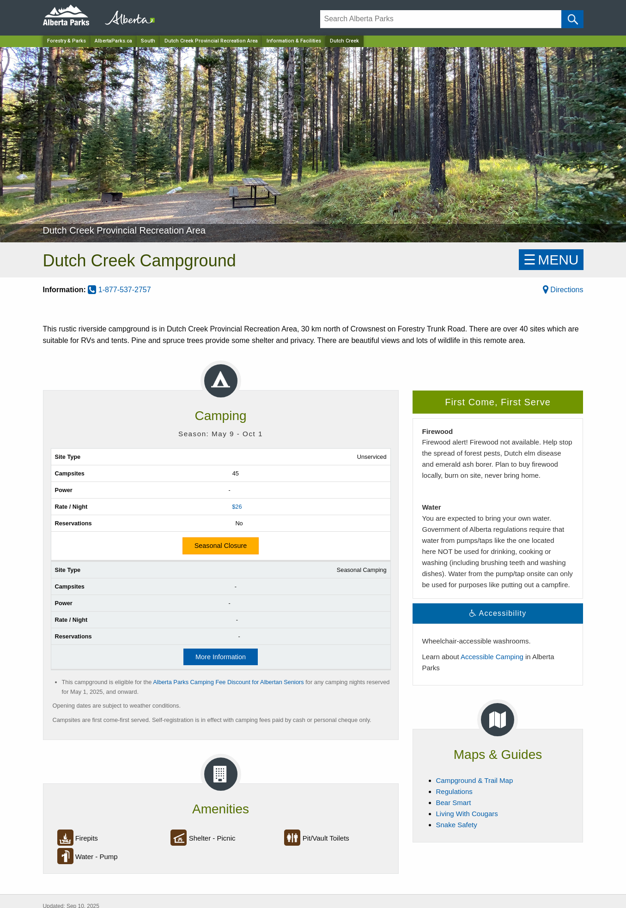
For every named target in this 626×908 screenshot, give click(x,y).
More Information (220, 657)
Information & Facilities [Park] (294, 41)
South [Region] (148, 41)
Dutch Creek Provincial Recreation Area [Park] (211, 41)
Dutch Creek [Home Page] (344, 41)
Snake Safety (456, 825)
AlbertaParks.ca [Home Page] (113, 41)
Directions (563, 290)
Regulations (454, 791)
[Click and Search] (572, 19)
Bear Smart (453, 802)
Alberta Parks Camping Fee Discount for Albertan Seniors (228, 682)
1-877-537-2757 (119, 290)
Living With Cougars (467, 814)
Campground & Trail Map (474, 780)
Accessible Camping (492, 657)
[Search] (441, 19)
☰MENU (550, 259)
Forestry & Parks (66, 41)
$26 (237, 506)
